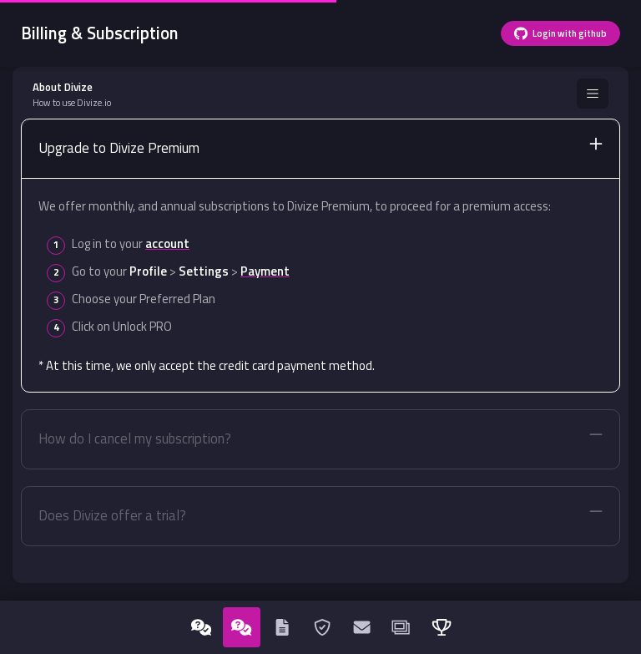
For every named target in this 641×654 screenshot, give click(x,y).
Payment (265, 271)
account (167, 243)
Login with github (560, 33)
